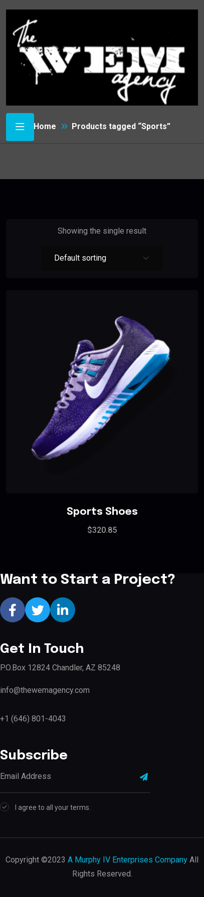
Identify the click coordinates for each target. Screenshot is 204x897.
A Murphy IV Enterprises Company (127, 859)
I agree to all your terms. (53, 807)
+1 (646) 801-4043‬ (33, 718)
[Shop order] (102, 258)
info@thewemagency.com (45, 690)
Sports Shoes (102, 512)
